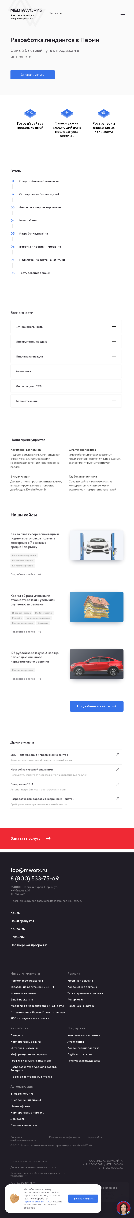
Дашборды (17, 1119)
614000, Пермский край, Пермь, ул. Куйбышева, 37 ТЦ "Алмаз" (34, 890)
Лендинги (16, 1035)
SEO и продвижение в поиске (29, 1018)
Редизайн (17, 619)
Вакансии (17, 937)
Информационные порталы (28, 1054)
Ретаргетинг (76, 999)
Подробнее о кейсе (26, 575)
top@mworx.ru (28, 870)
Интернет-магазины (24, 1048)
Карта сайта (95, 1137)
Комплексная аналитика (83, 1035)
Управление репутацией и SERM (32, 987)
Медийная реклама (80, 980)
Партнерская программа (28, 945)
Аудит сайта (75, 1041)
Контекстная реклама (23, 567)
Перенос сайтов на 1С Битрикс (31, 1076)
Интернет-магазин (22, 614)
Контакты (17, 929)
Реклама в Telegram (80, 1005)
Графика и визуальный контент (30, 1060)
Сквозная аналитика (24, 1125)
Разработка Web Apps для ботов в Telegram (33, 1068)
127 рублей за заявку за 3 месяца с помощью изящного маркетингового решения (34, 660)
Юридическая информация (64, 1137)
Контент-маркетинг (24, 993)
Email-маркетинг (21, 999)
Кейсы (15, 913)
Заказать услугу (32, 74)
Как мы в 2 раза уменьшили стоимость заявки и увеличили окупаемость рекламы (33, 603)
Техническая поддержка (38, 619)
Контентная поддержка (83, 1048)
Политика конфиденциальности (23, 1138)
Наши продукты (22, 921)
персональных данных (36, 1201)
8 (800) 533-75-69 (34, 878)
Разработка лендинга (23, 562)
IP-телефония (20, 1106)
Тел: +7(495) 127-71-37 (23, 1183)
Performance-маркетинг (24, 557)
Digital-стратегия (43, 614)
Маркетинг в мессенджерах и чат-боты (37, 1005)
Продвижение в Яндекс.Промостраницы (37, 1012)
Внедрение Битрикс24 (25, 1100)
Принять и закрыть (83, 1198)
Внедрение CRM (21, 1093)
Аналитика (43, 624)
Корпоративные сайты (25, 1041)
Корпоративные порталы (27, 1112)
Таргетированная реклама (85, 993)
